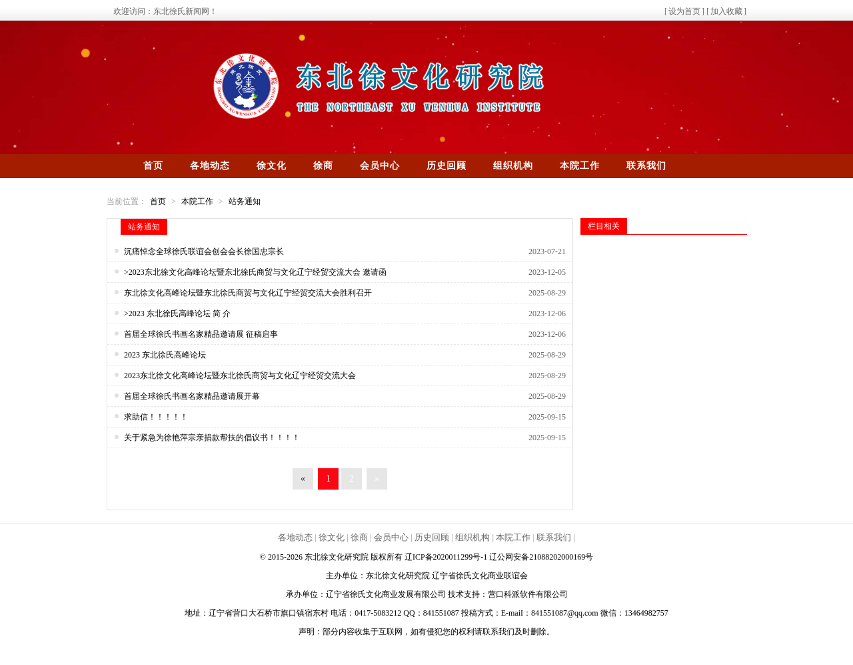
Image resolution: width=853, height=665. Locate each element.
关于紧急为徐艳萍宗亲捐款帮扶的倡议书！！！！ (212, 437)
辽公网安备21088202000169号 (541, 557)
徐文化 (272, 166)
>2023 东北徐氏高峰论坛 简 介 (177, 313)
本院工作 (580, 166)
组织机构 (513, 166)
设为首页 (684, 11)
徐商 (323, 166)
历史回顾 (446, 166)
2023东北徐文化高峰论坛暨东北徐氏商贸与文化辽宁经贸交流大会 (240, 375)
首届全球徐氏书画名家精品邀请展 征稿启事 (201, 334)
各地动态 (210, 166)
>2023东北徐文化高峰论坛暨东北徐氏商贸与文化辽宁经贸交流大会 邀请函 (255, 272)
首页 (153, 166)
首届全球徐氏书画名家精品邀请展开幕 (192, 396)
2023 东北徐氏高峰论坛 (165, 355)
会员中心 (380, 166)
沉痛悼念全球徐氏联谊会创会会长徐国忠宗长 (204, 251)
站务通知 (245, 201)
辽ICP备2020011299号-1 (447, 557)
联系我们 (646, 166)
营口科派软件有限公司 (528, 594)
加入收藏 (726, 11)
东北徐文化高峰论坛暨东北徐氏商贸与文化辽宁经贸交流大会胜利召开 (248, 292)
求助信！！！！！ (156, 417)
